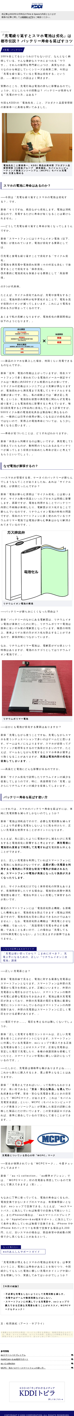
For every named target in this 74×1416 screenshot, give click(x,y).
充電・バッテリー (13, 50)
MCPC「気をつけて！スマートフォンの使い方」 (23, 1368)
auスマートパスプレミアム (13, 1355)
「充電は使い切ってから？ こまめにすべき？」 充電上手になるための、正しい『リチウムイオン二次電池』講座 (35, 957)
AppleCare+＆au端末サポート (14, 1359)
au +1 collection (8, 1363)
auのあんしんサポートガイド (21, 1251)
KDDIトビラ (27, 17)
